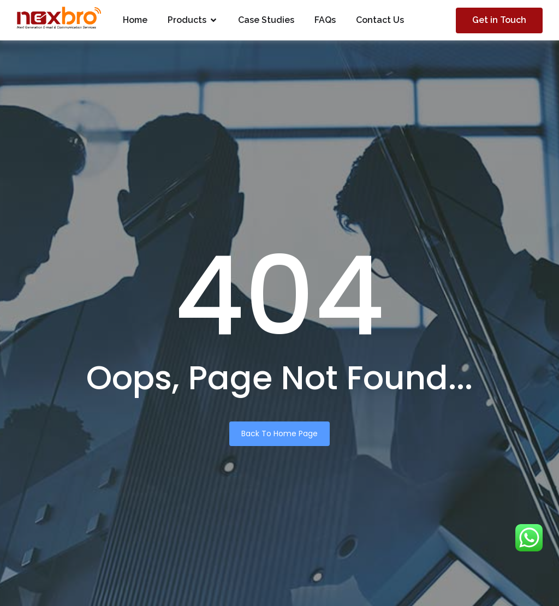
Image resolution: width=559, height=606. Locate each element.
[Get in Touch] (499, 20)
